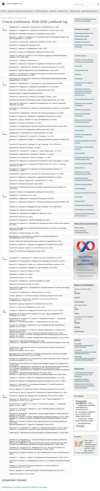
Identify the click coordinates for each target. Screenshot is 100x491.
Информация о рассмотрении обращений (84, 45)
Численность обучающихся (83, 109)
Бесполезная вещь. (84, 423)
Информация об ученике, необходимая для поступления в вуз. (85, 407)
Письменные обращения (82, 42)
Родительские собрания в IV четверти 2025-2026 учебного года (85, 352)
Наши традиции (79, 130)
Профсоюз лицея (80, 201)
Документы (78, 74)
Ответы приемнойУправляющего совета (81, 231)
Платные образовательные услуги (85, 99)
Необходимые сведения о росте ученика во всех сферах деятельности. (85, 414)
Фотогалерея (78, 197)
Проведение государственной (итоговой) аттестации (24, 487)
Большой (77, 297)
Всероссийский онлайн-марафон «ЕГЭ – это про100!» (84, 346)
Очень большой (79, 302)
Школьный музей (80, 153)
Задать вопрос (79, 227)
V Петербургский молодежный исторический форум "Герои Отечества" (84, 374)
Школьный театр (79, 167)
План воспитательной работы (83, 184)
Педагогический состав (81, 70)
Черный (77, 313)
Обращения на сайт (81, 39)
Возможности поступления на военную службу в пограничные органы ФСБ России (84, 385)
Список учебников (80, 188)
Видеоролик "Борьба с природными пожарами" (82, 380)
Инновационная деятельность (83, 126)
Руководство (78, 66)
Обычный (77, 293)
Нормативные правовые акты (84, 33)
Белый (76, 309)
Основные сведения (80, 55)
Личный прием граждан (82, 36)
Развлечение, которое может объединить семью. (84, 420)
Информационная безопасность (84, 205)
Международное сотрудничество (84, 209)
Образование (79, 78)
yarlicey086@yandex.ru (87, 452)
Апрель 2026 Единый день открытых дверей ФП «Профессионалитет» (85, 359)
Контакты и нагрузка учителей (83, 163)
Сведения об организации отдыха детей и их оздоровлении (85, 20)
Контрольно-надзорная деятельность (85, 192)
